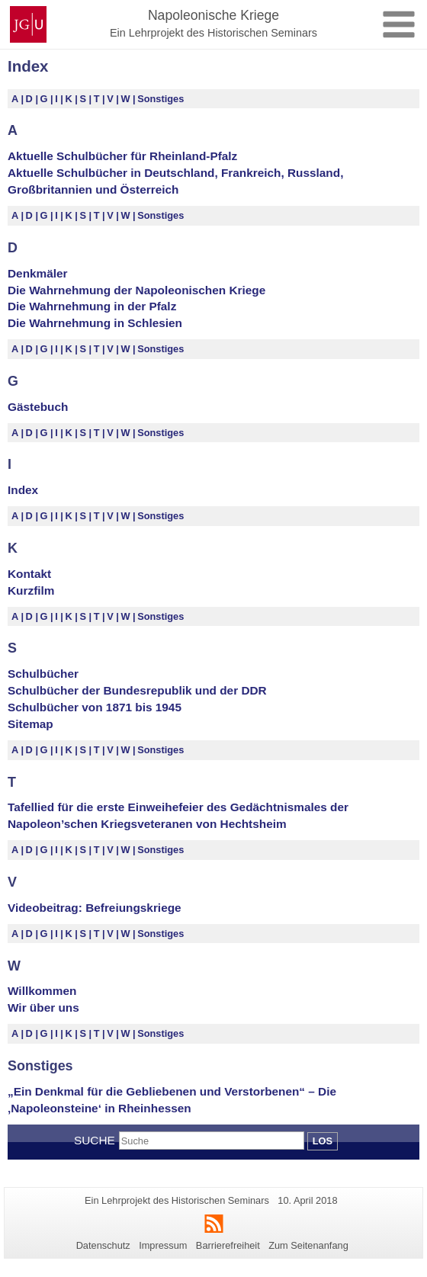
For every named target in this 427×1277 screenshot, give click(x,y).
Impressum (163, 1245)
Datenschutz (103, 1245)
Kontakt (29, 573)
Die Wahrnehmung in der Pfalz (92, 306)
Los (322, 1141)
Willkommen (42, 990)
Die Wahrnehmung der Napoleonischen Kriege (136, 290)
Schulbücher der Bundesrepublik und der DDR (137, 690)
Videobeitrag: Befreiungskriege (94, 907)
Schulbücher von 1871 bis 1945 (94, 707)
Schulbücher (43, 673)
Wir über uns (43, 1007)
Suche (94, 1140)
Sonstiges (160, 98)
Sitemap (30, 723)
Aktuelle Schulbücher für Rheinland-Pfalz (122, 155)
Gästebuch (38, 406)
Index (23, 489)
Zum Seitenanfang (308, 1245)
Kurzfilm (31, 590)
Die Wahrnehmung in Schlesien (95, 322)
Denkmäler (38, 273)
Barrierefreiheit (228, 1245)
